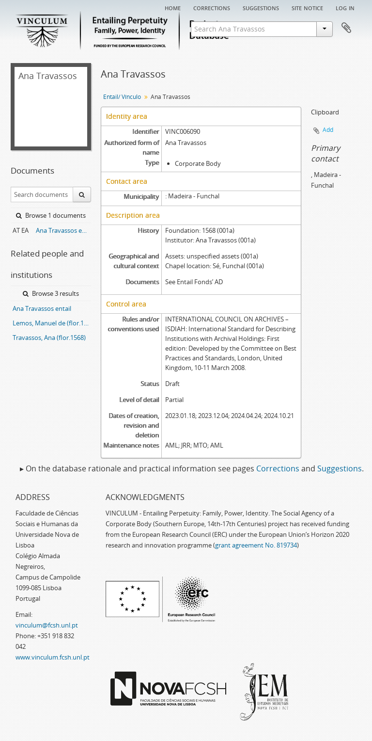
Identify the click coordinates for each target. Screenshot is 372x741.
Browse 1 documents (51, 215)
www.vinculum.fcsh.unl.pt (53, 657)
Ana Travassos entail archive (63, 230)
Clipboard (346, 28)
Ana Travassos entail (42, 308)
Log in (345, 7)
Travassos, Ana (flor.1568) (49, 337)
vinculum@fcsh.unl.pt (47, 625)
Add (328, 130)
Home (173, 7)
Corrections (211, 7)
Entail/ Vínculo (122, 97)
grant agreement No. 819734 (256, 545)
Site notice (307, 7)
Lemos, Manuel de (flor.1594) (52, 323)
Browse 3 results (51, 293)
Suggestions (261, 7)
